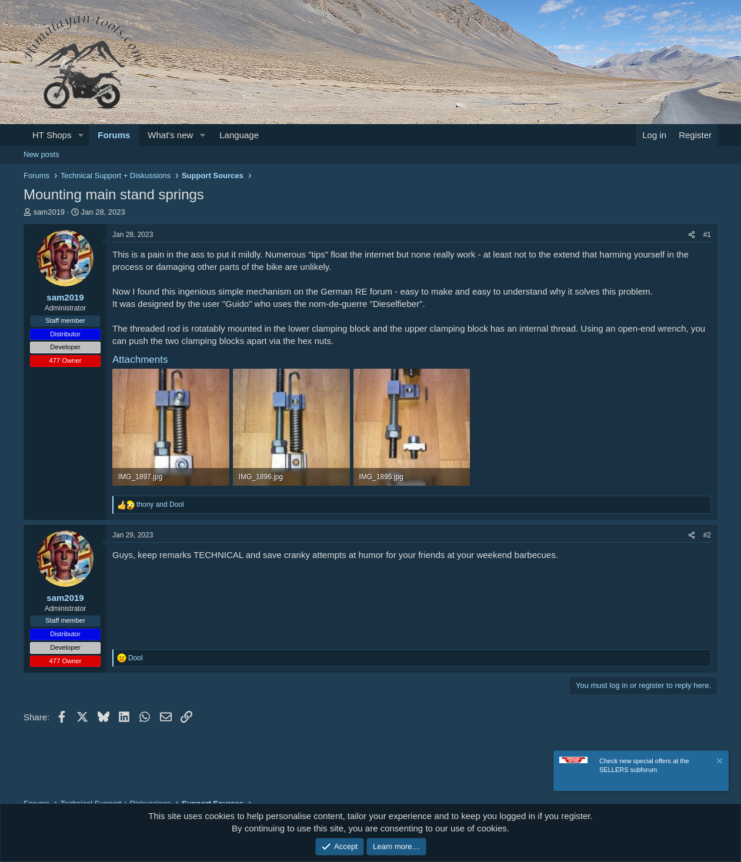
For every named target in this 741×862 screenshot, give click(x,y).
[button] (80, 135)
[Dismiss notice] (718, 764)
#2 (707, 535)
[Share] (691, 235)
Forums (114, 135)
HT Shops (51, 135)
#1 (707, 234)
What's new (170, 135)
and (160, 504)
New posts (41, 154)
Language (239, 135)
